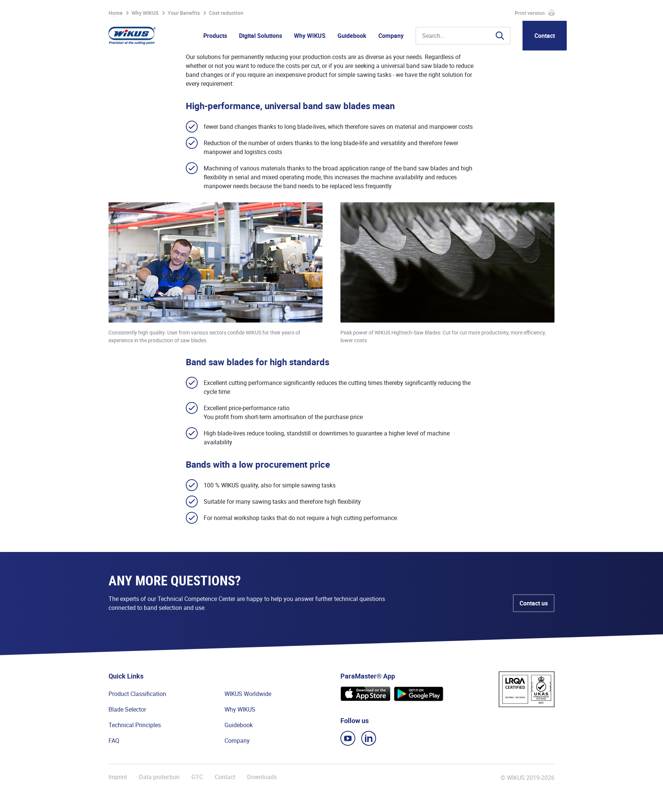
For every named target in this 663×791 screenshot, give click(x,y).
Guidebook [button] (351, 35)
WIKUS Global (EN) (542, 10)
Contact (544, 36)
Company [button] (391, 35)
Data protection (159, 777)
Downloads (262, 777)
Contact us (534, 603)
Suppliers (478, 10)
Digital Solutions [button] (260, 35)
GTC (197, 777)
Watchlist (366, 10)
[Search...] (463, 36)
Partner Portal (407, 10)
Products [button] (215, 35)
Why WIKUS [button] (310, 35)
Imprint (118, 777)
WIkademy (445, 10)
